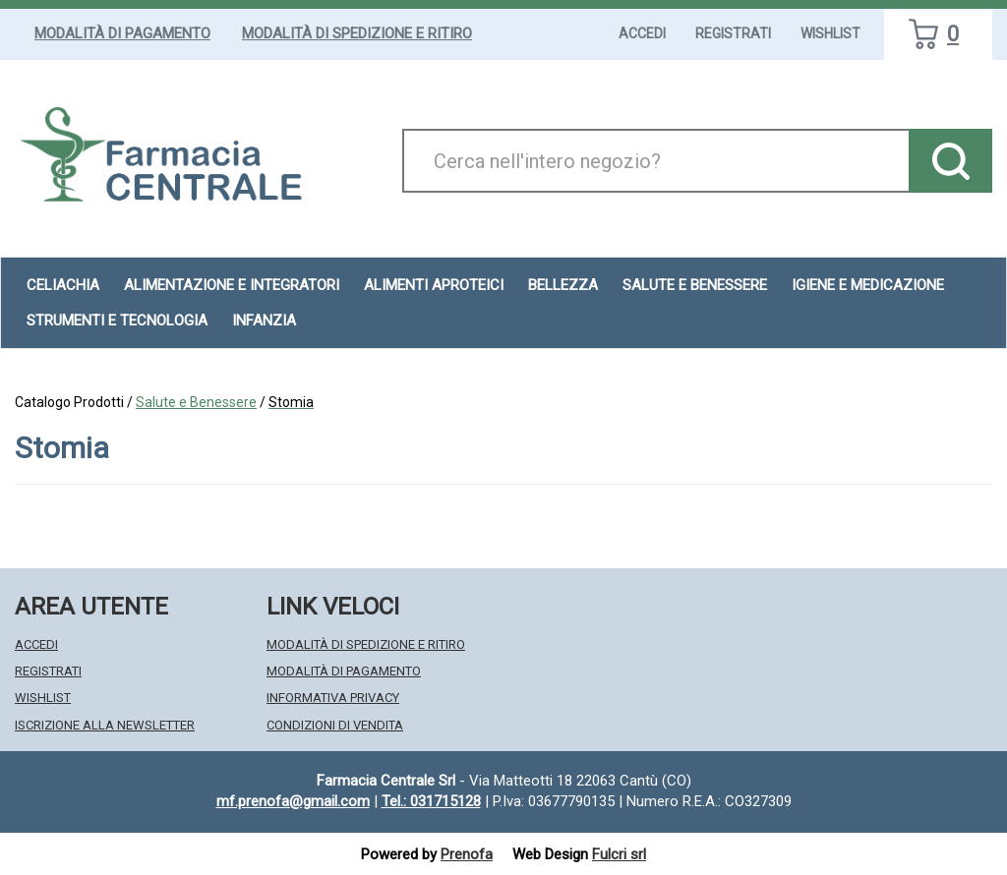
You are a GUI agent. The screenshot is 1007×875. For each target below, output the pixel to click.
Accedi (642, 33)
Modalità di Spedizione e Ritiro (357, 33)
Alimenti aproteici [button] (434, 285)
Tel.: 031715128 (431, 801)
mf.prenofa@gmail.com (293, 801)
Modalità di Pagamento (122, 33)
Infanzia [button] (264, 320)
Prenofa (467, 854)
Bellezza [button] (563, 285)
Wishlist (830, 33)
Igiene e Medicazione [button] (868, 285)
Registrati (733, 33)
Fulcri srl (619, 854)
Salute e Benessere (196, 402)
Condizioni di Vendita (335, 725)
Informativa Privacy (333, 697)
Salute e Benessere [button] (694, 285)
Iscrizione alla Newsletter (105, 725)
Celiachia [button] (63, 285)
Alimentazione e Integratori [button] (231, 285)
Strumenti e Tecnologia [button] (117, 320)
